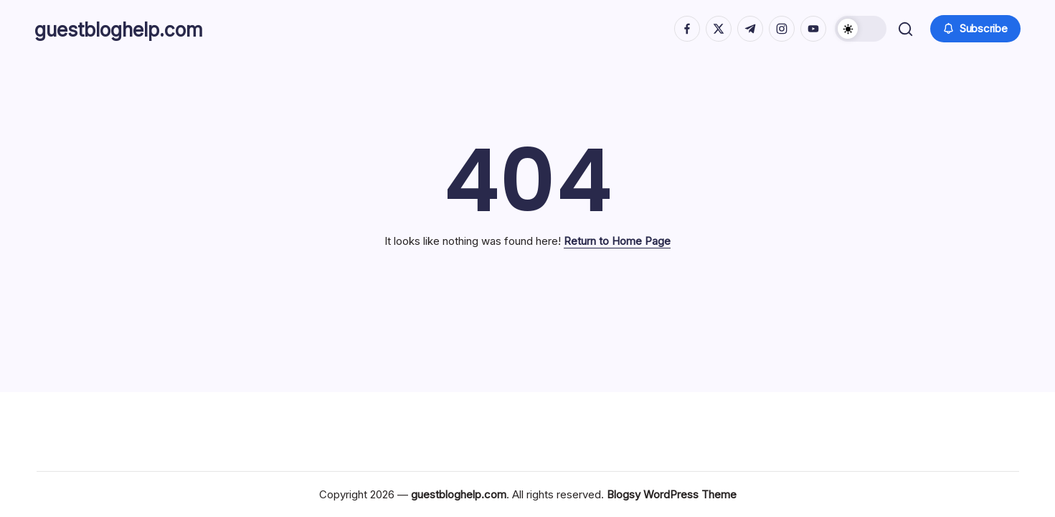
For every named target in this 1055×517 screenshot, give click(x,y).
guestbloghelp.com (134, 29)
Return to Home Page (617, 241)
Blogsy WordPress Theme (672, 494)
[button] (859, 29)
